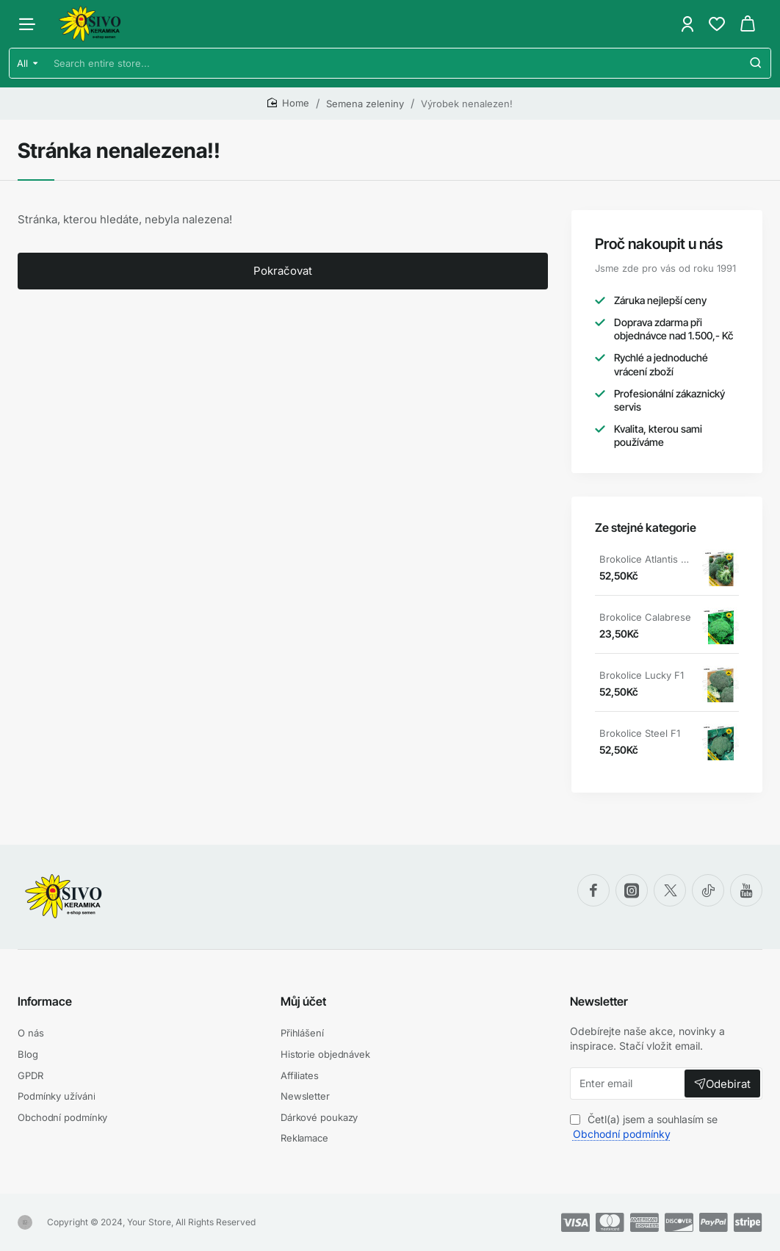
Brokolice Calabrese (645, 617)
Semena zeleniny (365, 103)
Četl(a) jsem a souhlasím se (644, 1126)
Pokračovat (282, 271)
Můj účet (303, 1001)
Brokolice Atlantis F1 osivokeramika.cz (645, 559)
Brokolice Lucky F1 (641, 675)
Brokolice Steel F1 (639, 733)
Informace (45, 1001)
